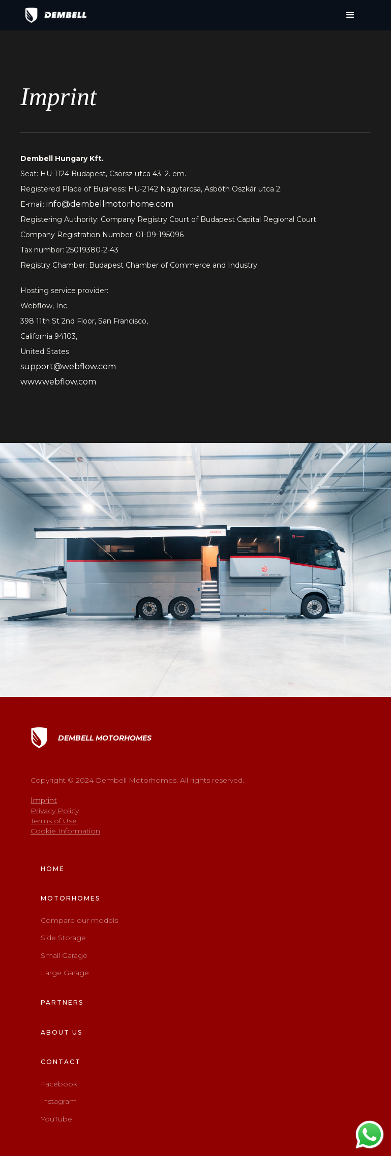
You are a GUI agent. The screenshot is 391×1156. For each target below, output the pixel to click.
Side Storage (63, 937)
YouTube (56, 1118)
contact (61, 1062)
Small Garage (64, 955)
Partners (62, 1002)
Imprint (44, 800)
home (53, 869)
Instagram (59, 1101)
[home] (55, 15)
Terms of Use (54, 820)
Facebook (59, 1083)
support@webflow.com (68, 366)
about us (61, 1032)
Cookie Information (65, 831)
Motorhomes (70, 898)
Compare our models (79, 920)
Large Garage (65, 972)
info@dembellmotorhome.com (109, 204)
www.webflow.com (58, 382)
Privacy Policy (55, 810)
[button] (350, 15)
